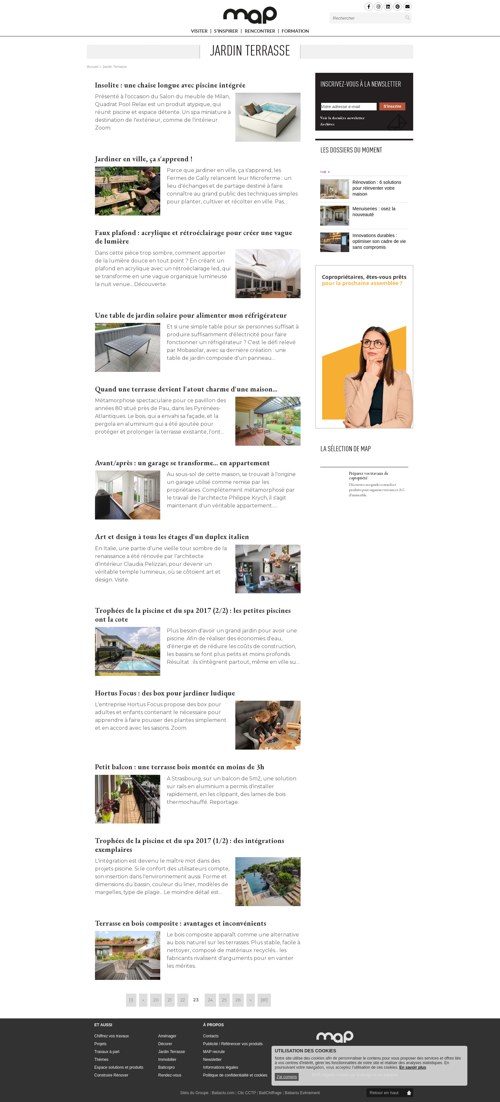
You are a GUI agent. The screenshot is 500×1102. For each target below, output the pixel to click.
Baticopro (166, 1067)
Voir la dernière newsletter (342, 322)
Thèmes (101, 1059)
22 (182, 999)
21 (169, 999)
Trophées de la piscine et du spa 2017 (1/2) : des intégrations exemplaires (189, 845)
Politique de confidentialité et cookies (235, 1075)
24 (210, 999)
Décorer (165, 1044)
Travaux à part (106, 1051)
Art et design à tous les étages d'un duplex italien (172, 536)
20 (156, 999)
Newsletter (212, 1059)
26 (238, 999)
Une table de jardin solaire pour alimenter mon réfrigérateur (191, 315)
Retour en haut (384, 1092)
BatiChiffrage (270, 1093)
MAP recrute (214, 1051)
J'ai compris (286, 1077)
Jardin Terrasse (171, 1051)
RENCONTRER (263, 32)
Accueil (92, 67)
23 (196, 1000)
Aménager (167, 1036)
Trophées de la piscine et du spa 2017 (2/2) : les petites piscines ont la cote (193, 615)
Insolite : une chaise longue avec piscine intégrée (170, 85)
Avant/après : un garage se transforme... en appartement (182, 463)
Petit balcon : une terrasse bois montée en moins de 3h (179, 767)
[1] (131, 999)
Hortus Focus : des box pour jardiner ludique (165, 693)
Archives (327, 328)
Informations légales (220, 1067)
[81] (264, 999)
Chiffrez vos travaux (111, 1036)
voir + (325, 375)
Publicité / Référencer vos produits (233, 1044)
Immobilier (167, 1059)
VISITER (202, 32)
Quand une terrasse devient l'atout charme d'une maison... (186, 389)
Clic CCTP (247, 1093)
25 (224, 999)
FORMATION (295, 32)
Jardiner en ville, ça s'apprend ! (144, 159)
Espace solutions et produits (118, 1067)
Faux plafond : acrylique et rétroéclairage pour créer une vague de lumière (193, 237)
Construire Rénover (111, 1075)
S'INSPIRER (228, 32)
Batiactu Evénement (302, 1093)
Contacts (210, 1036)
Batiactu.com (223, 1093)
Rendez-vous (169, 1075)
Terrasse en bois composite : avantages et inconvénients (180, 923)
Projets (100, 1044)
